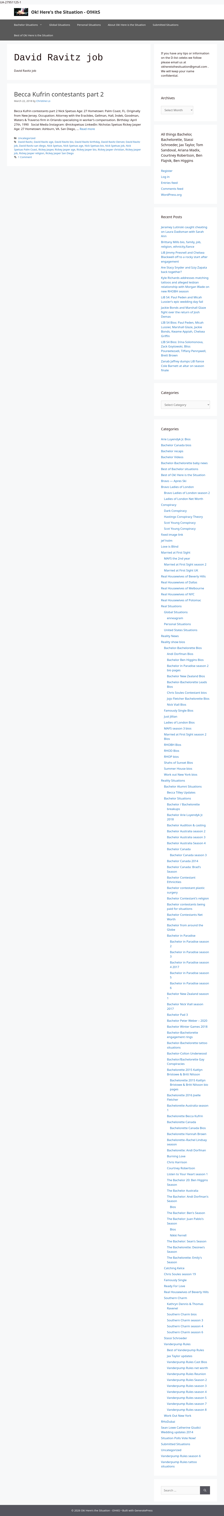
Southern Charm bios (182, 1314)
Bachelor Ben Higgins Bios (185, 660)
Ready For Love (174, 1286)
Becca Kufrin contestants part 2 (59, 94)
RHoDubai (168, 1422)
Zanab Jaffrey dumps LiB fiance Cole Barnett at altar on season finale (182, 365)
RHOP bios (171, 757)
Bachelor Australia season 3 (186, 837)
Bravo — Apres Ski (173, 481)
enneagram (175, 618)
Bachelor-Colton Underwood (187, 1053)
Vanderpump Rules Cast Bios (187, 1362)
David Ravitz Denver (112, 141)
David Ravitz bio (64, 141)
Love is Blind (169, 546)
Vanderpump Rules (177, 1344)
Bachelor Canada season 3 (188, 855)
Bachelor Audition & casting (186, 825)
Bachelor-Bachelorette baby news (184, 463)
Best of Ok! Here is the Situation (33, 35)
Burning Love (176, 1156)
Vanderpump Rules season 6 (181, 1456)
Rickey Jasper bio (86, 149)
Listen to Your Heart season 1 (187, 1174)
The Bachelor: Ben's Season (186, 1213)
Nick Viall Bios (176, 704)
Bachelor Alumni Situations (183, 786)
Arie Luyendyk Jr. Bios (176, 439)
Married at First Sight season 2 (185, 564)
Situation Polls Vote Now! (178, 1438)
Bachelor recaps (172, 451)
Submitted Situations (165, 24)
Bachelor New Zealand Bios (186, 676)
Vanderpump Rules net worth (187, 1368)
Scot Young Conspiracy (180, 523)
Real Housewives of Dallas (179, 582)
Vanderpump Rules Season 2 (187, 1380)
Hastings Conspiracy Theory (183, 517)
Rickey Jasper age (65, 149)
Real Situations (171, 606)
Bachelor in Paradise (181, 935)
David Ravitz (25, 141)
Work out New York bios (180, 774)
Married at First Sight (175, 552)
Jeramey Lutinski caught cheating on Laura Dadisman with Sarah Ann (184, 231)
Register (167, 171)
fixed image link (172, 535)
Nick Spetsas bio (94, 145)
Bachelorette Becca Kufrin (185, 1116)
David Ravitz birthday (87, 141)
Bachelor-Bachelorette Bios (183, 648)
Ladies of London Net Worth (183, 499)
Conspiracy (168, 505)
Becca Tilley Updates (181, 792)
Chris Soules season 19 (180, 1274)
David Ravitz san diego (32, 145)
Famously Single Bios (178, 710)
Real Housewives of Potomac (181, 600)
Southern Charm (175, 1298)
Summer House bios (178, 769)
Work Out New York (177, 1416)
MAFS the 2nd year (177, 558)
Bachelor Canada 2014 (182, 861)
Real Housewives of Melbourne (182, 588)
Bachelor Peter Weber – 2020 (187, 1021)
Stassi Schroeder (175, 1338)
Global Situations (59, 24)
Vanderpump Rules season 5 (187, 1398)
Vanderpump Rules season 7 (187, 1404)
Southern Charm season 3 (185, 1320)
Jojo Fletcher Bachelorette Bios (188, 699)
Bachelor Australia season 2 (186, 831)
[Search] (205, 1490)
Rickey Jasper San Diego (60, 153)
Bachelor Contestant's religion (188, 898)
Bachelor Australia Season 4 (186, 843)
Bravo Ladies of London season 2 (187, 493)
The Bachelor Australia (182, 1191)
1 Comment (25, 157)
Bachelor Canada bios (176, 445)
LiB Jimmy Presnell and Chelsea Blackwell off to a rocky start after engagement (184, 256)
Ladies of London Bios (179, 722)
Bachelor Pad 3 (177, 1015)
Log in (165, 177)
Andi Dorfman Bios (180, 654)
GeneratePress (144, 1510)
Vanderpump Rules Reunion (186, 1374)
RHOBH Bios (172, 745)
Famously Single (175, 1280)
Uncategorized (26, 138)
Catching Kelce (174, 1268)
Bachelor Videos (172, 457)
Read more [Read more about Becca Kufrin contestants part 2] (87, 129)
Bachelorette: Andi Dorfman (186, 1150)
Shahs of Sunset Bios (178, 763)
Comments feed (172, 189)
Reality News (170, 636)
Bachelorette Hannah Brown (186, 1134)
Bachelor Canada (179, 849)
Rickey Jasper (45, 149)
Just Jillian (170, 716)
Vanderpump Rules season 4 (187, 1392)
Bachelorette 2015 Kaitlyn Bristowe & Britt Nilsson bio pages (189, 1084)
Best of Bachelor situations (179, 469)
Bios (173, 1207)
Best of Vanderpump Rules (185, 1350)
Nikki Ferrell (178, 1235)
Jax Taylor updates (179, 1356)
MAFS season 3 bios (177, 728)
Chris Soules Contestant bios (187, 693)
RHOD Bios (171, 751)
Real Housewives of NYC (177, 594)
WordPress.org (171, 195)
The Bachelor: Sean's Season (186, 1241)
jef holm (166, 540)
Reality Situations (173, 780)
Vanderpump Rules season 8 (187, 1410)
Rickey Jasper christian (111, 149)
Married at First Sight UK (181, 570)
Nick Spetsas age (73, 145)
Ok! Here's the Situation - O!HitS (65, 12)
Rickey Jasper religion (31, 153)
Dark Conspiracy (175, 511)
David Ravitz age (43, 141)
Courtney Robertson (181, 1168)
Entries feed (169, 183)
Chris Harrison (177, 1162)
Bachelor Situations (30, 24)
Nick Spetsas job (114, 145)
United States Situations (180, 630)
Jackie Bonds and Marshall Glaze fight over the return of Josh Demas (183, 312)
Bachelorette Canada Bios (188, 1128)
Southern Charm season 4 (185, 1326)
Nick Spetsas (54, 145)
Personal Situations (89, 24)
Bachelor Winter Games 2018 (187, 1027)
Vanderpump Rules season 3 (187, 1386)
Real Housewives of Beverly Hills (183, 576)
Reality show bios (173, 642)
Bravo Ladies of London (177, 487)
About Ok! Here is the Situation (127, 24)
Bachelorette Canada (181, 1122)
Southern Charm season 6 (185, 1332)
